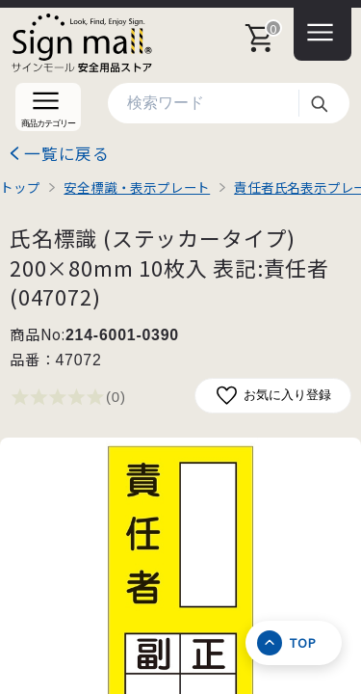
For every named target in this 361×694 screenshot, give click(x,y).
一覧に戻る (67, 153)
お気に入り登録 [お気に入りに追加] (273, 396)
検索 (318, 103)
